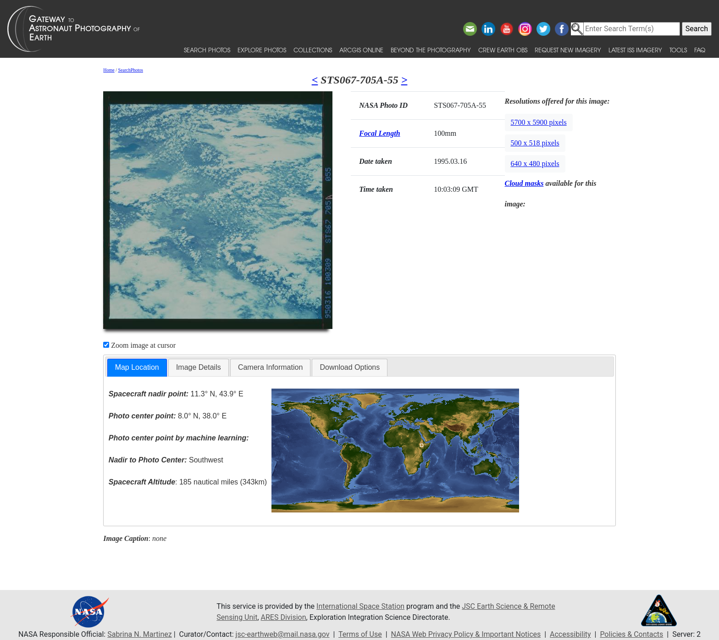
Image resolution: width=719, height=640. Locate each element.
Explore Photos (262, 49)
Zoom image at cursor (139, 345)
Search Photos (207, 49)
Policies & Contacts (631, 634)
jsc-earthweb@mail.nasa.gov (283, 634)
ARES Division (283, 617)
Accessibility (570, 634)
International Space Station (360, 606)
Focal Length (379, 133)
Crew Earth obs (502, 49)
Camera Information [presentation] (270, 367)
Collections (312, 49)
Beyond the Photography (431, 49)
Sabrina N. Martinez (139, 634)
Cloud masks (524, 183)
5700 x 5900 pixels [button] (539, 122)
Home (108, 69)
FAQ (699, 49)
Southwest (166, 460)
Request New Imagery (568, 49)
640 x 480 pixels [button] (535, 163)
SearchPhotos (130, 69)
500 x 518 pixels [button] (535, 143)
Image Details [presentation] (198, 367)
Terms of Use (360, 634)
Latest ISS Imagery (635, 49)
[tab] (137, 368)
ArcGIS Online (361, 49)
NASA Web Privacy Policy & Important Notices (466, 634)
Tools (678, 49)
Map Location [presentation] (137, 367)
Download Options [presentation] (350, 367)
